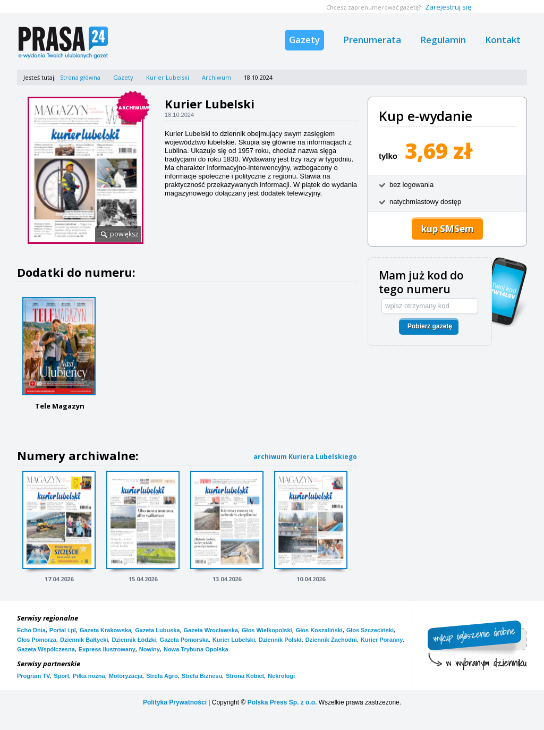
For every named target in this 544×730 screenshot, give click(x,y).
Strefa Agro (162, 676)
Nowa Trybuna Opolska (196, 649)
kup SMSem (447, 229)
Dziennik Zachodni (331, 639)
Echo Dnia (31, 630)
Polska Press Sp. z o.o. (282, 702)
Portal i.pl (62, 630)
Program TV (33, 676)
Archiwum (216, 77)
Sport (61, 676)
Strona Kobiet (245, 676)
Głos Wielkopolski (267, 630)
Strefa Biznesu (202, 676)
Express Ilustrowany (107, 649)
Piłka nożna (89, 676)
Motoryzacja (126, 676)
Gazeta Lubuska (157, 630)
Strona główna (80, 77)
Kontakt (503, 39)
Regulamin (443, 39)
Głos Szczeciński (370, 630)
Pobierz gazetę (429, 326)
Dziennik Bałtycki (84, 639)
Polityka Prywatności (175, 702)
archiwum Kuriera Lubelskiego (305, 456)
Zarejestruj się (448, 7)
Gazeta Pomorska (184, 639)
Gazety (304, 39)
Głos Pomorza (36, 639)
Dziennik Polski (280, 639)
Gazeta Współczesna (46, 649)
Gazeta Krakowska (105, 630)
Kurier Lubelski (167, 77)
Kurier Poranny (382, 639)
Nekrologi (281, 676)
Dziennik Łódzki (134, 639)
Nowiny (149, 649)
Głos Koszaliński (319, 630)
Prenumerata (372, 39)
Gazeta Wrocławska (211, 630)
